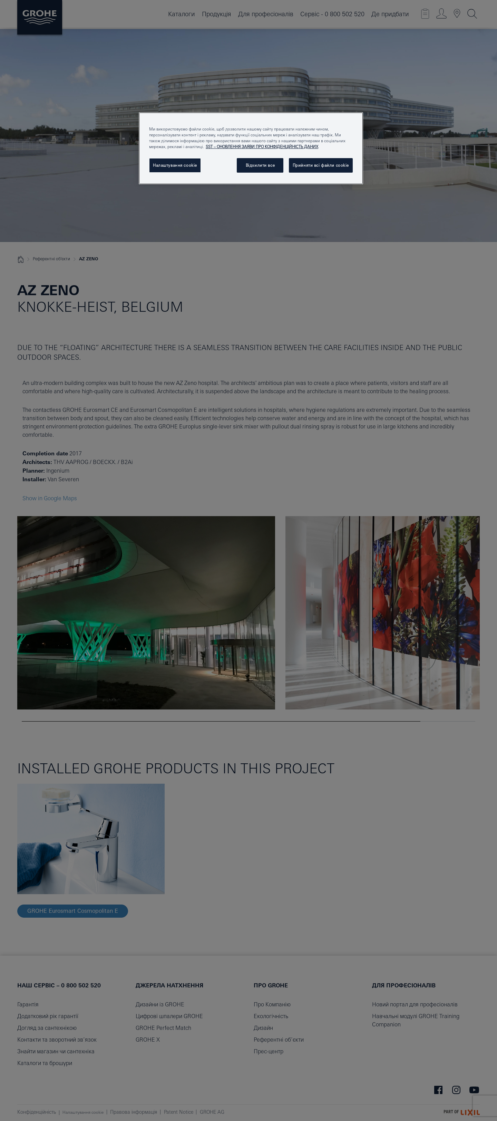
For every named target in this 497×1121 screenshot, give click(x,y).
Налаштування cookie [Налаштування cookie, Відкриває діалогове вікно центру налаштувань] (175, 165)
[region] (251, 148)
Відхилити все (260, 165)
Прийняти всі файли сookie (321, 165)
